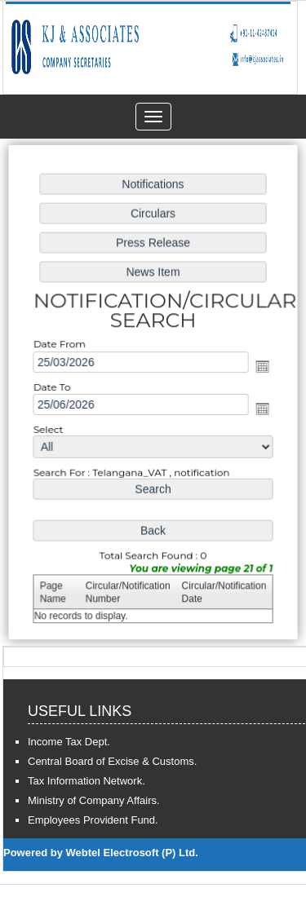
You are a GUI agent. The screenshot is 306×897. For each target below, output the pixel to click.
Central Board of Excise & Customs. (112, 761)
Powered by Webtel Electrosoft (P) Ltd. (100, 852)
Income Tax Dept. (69, 742)
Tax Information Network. (86, 781)
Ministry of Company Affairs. (94, 800)
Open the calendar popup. (260, 367)
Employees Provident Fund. (93, 820)
